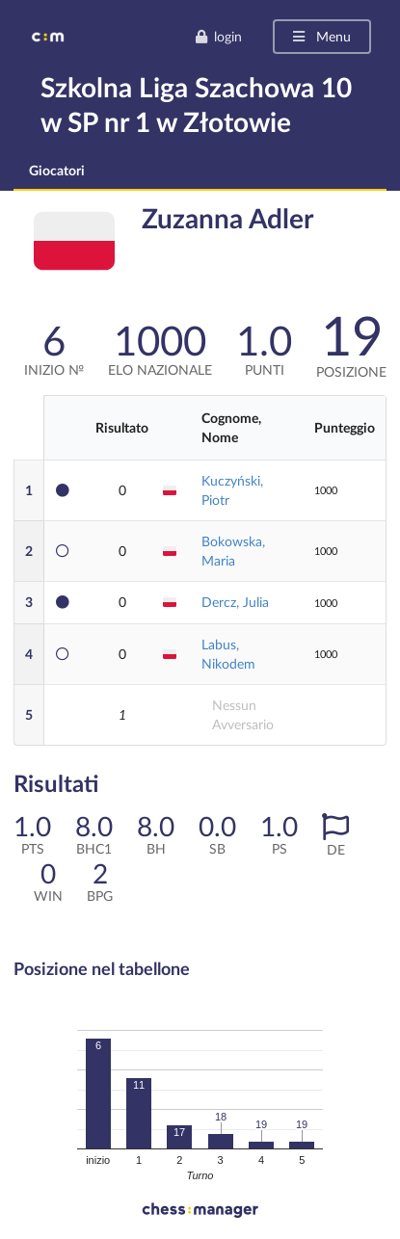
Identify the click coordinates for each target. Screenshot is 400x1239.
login (218, 36)
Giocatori (57, 170)
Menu (320, 36)
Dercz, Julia (235, 601)
